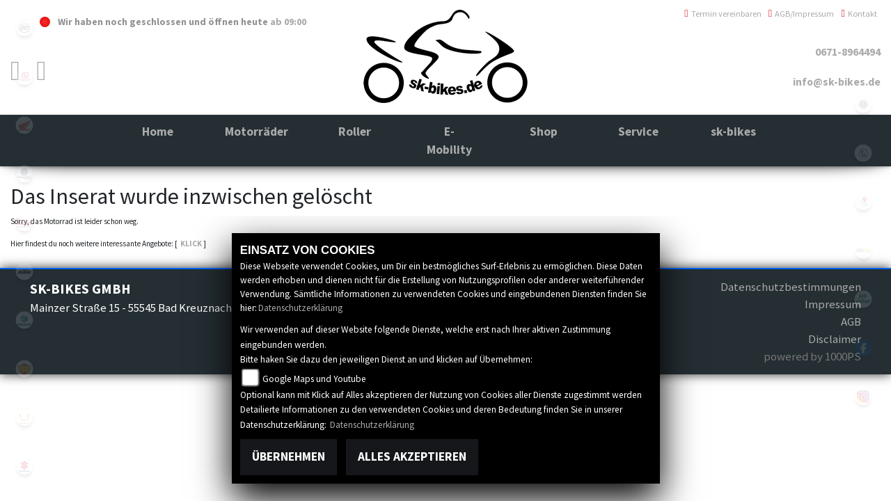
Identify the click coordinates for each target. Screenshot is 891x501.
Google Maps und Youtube (314, 379)
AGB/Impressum (801, 13)
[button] (256, 141)
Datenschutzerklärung (300, 308)
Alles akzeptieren (412, 456)
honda (24, 125)
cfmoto (24, 28)
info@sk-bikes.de (837, 81)
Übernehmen (288, 456)
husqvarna (24, 174)
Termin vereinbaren (723, 13)
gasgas (24, 76)
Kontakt (859, 13)
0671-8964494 (848, 51)
